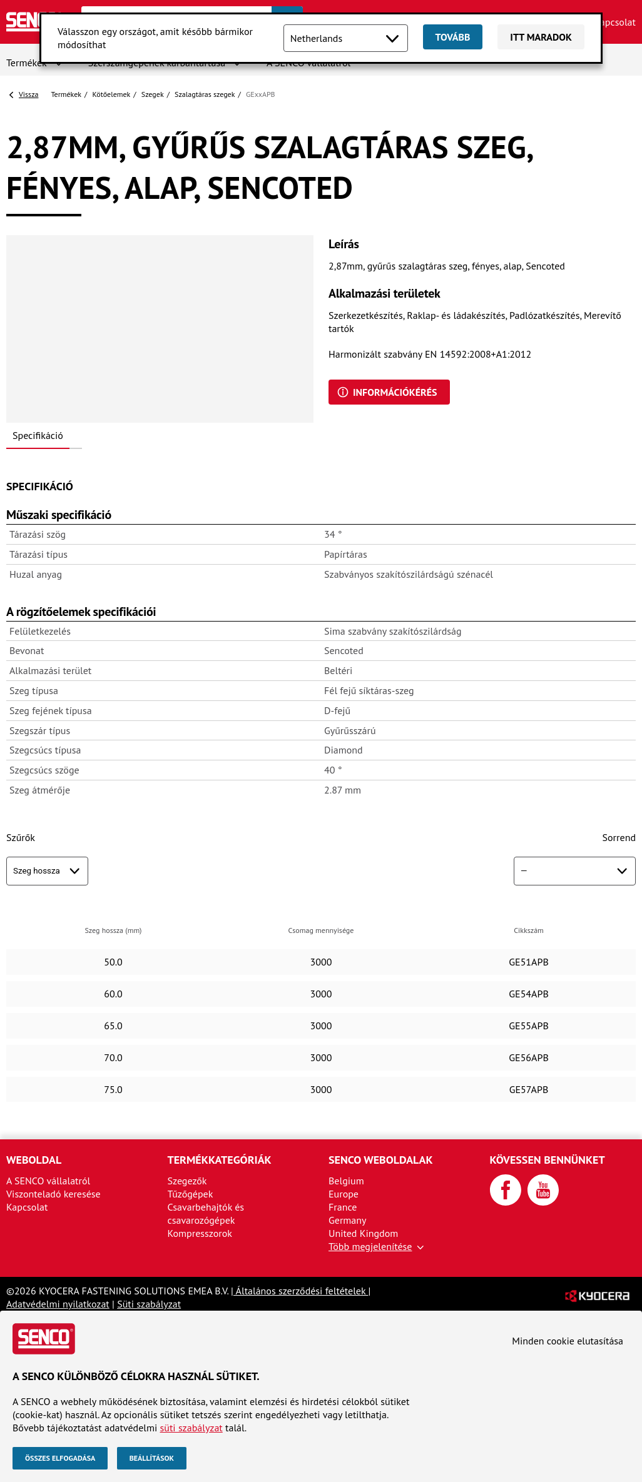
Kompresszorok (200, 1233)
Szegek (152, 94)
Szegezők (187, 1180)
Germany (348, 1220)
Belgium (346, 1180)
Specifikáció (38, 435)
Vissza (28, 94)
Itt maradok (541, 37)
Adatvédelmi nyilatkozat (58, 1304)
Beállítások (152, 1458)
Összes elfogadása (60, 1458)
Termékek (26, 62)
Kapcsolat (615, 22)
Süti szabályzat (149, 1304)
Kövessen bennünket (547, 1159)
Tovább (453, 37)
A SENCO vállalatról (48, 1180)
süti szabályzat (191, 1427)
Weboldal (33, 1159)
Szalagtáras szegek (205, 94)
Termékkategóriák (220, 1159)
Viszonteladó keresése (53, 1193)
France (343, 1207)
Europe (344, 1193)
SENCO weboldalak (381, 1159)
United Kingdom (363, 1233)
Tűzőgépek (190, 1193)
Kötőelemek (112, 94)
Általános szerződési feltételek (301, 1290)
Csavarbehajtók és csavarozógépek (206, 1213)
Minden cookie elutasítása (567, 1340)
